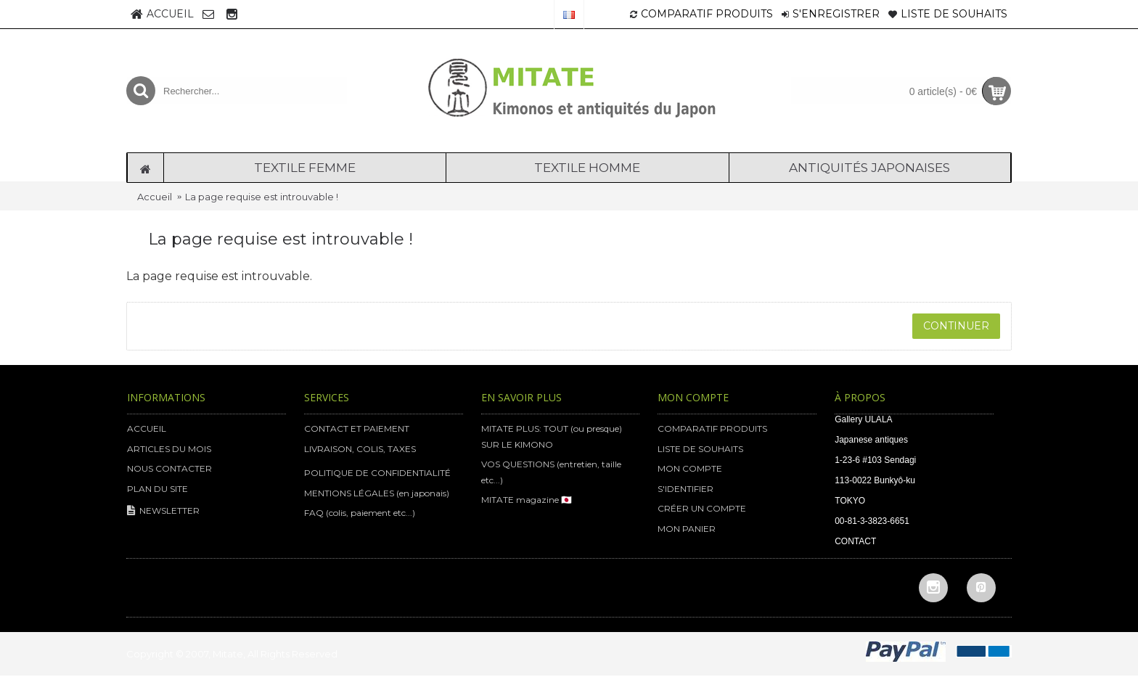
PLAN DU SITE (157, 488)
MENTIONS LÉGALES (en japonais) (376, 493)
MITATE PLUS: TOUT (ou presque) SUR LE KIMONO (551, 436)
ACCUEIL (146, 428)
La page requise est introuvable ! (261, 196)
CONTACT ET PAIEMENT (356, 428)
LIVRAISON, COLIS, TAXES (360, 448)
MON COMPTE (690, 468)
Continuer (956, 325)
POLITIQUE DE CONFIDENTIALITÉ (377, 472)
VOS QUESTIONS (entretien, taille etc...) (551, 472)
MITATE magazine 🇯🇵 (526, 499)
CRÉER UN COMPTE (702, 508)
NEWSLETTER (163, 511)
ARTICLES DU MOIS (169, 448)
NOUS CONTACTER (169, 468)
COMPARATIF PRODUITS (712, 428)
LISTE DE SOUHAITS (700, 448)
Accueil (154, 196)
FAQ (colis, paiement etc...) (359, 512)
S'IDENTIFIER (685, 488)
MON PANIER (687, 528)
